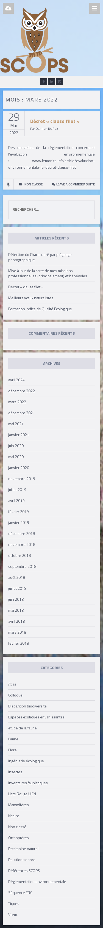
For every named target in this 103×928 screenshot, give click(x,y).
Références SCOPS (24, 870)
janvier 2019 (18, 522)
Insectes (15, 772)
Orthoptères (18, 837)
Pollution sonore (21, 859)
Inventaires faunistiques (28, 783)
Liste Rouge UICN (22, 794)
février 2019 (18, 511)
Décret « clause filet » (55, 121)
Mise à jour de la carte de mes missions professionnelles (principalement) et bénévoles (47, 273)
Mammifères (18, 805)
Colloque (15, 695)
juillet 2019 (17, 489)
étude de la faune (22, 728)
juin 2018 (16, 599)
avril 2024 (16, 380)
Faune (13, 739)
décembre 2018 (21, 533)
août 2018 (16, 577)
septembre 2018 (22, 566)
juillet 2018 (17, 588)
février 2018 (18, 643)
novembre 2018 (21, 544)
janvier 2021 (18, 435)
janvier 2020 (18, 467)
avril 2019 (16, 500)
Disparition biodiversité (27, 706)
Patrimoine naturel (23, 848)
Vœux (13, 914)
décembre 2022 (21, 391)
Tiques (13, 903)
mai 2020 (16, 456)
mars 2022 (17, 402)
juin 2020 (16, 446)
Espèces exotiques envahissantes (36, 717)
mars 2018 (17, 632)
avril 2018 (16, 621)
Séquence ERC (20, 892)
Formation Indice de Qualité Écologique (40, 309)
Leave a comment (70, 184)
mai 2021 (16, 424)
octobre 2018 (19, 555)
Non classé (17, 827)
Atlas (12, 684)
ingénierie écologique (26, 761)
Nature (13, 816)
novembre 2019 (21, 478)
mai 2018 (16, 610)
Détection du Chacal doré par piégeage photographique (40, 257)
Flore (12, 750)
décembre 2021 (21, 413)
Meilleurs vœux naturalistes (30, 298)
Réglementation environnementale (37, 881)
